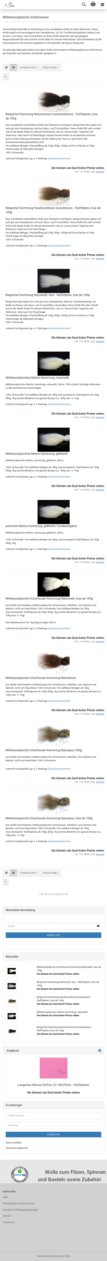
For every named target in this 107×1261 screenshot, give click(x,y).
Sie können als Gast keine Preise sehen (53, 1092)
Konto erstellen (14, 1142)
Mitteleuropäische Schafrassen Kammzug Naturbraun (41, 678)
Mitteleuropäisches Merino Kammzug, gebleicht (37, 453)
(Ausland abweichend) (59, 158)
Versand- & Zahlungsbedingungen (20, 1209)
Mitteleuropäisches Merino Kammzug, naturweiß (37, 377)
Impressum (9, 1222)
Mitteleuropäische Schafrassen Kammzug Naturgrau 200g (44, 750)
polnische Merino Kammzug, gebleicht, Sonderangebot (41, 526)
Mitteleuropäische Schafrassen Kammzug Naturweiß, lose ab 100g (49, 598)
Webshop (42, 1256)
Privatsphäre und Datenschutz (18, 1203)
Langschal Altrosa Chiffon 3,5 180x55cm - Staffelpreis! (53, 1085)
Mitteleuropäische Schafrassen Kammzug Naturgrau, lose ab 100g (49, 818)
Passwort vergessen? (17, 1148)
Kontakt (7, 1215)
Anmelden (53, 935)
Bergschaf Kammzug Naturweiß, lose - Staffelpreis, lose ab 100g (48, 295)
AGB (5, 1197)
